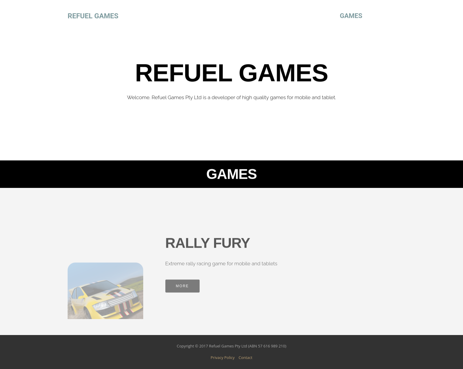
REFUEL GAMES (93, 16)
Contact (245, 357)
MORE (182, 288)
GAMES (351, 15)
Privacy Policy (222, 357)
